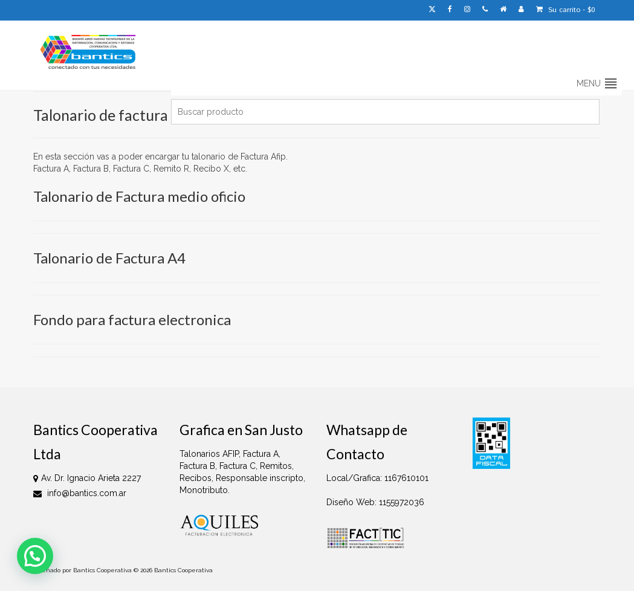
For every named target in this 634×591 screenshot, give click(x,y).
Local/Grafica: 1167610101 (377, 478)
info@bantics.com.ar (79, 493)
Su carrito (565, 10)
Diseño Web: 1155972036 (375, 502)
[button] (589, 83)
